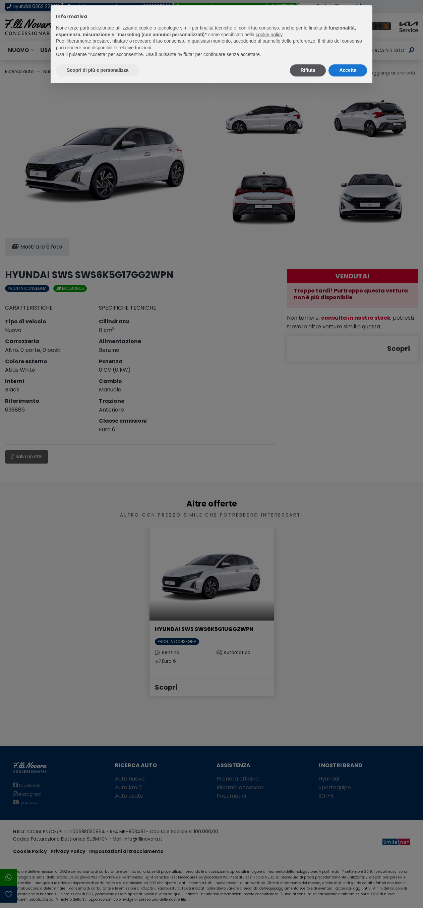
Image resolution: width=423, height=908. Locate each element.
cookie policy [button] (269, 34)
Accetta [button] (347, 70)
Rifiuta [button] (308, 70)
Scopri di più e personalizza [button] (97, 70)
